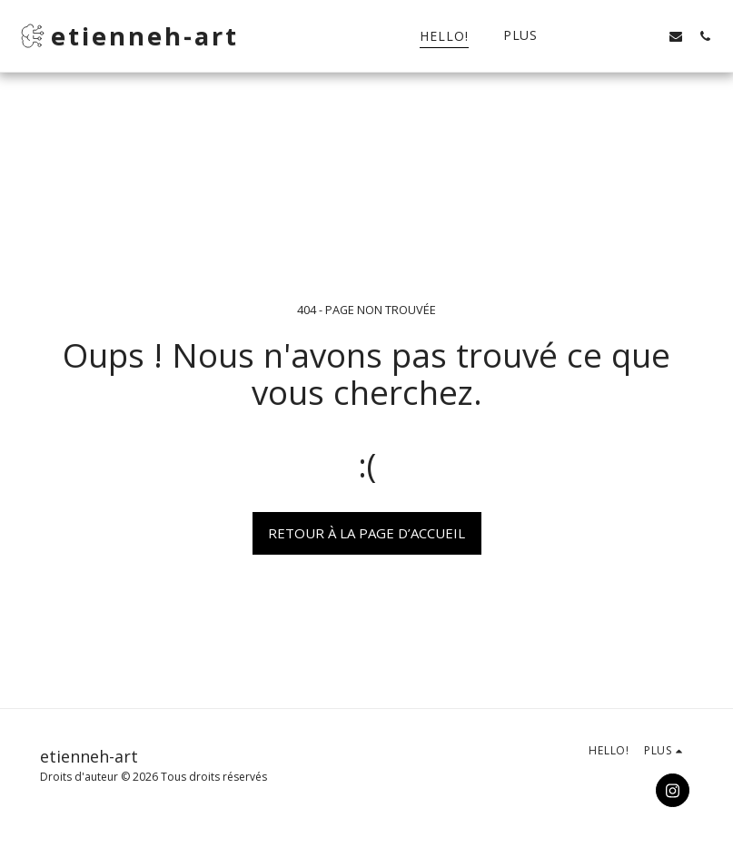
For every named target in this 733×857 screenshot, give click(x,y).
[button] (617, 36)
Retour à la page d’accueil (366, 533)
